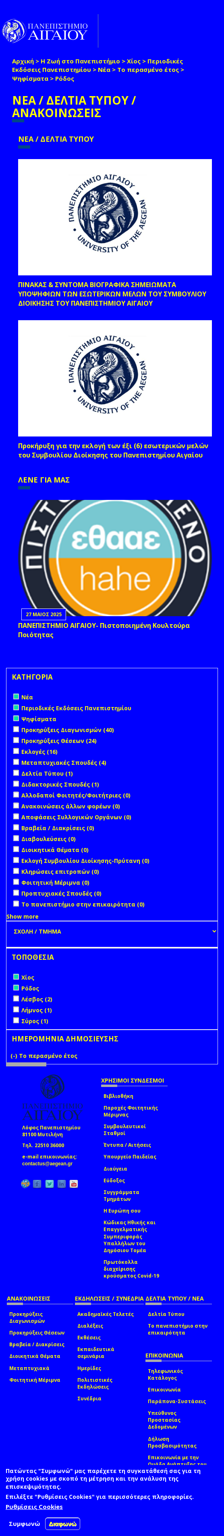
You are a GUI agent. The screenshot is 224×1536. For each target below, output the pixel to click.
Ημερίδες (89, 1368)
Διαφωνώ (63, 1523)
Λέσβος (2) (36, 999)
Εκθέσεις (89, 1337)
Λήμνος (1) (36, 1010)
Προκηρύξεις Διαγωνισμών (27, 1317)
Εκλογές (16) (39, 751)
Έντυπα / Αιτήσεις (127, 1145)
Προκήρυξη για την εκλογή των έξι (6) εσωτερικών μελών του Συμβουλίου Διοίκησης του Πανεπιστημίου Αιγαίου (113, 450)
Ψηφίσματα (30, 78)
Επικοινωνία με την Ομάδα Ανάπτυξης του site (177, 1464)
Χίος (134, 61)
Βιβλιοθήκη (118, 1096)
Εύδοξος (114, 1180)
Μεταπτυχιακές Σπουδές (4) (63, 762)
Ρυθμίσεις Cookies (34, 1506)
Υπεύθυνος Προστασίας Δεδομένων (164, 1420)
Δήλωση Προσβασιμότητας (172, 1442)
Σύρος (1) (34, 1021)
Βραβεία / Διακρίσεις (36, 1344)
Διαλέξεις (90, 1325)
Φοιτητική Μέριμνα (34, 1380)
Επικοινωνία (164, 1389)
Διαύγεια (115, 1168)
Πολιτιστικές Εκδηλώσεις (94, 1383)
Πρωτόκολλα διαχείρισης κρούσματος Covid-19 (131, 1269)
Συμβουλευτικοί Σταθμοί (125, 1130)
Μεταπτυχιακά (29, 1368)
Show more (22, 916)
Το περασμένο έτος (148, 69)
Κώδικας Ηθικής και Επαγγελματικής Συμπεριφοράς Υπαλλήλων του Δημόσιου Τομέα (130, 1236)
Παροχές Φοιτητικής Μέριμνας (131, 1111)
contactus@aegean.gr (49, 1164)
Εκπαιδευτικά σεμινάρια (95, 1353)
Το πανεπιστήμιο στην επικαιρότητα (177, 1329)
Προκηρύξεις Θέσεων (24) (59, 741)
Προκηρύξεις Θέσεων (36, 1332)
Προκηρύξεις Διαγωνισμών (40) (67, 730)
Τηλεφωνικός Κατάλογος (165, 1374)
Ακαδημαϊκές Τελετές (105, 1314)
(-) (14, 1056)
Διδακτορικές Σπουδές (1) (60, 784)
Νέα (104, 69)
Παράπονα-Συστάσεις (177, 1401)
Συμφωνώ (24, 1523)
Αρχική (23, 61)
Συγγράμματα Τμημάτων (121, 1195)
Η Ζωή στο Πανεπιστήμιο (80, 61)
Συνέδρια (89, 1398)
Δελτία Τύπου (166, 1314)
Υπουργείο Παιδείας (130, 1156)
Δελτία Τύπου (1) (47, 773)
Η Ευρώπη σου (122, 1210)
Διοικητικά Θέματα (34, 1356)
